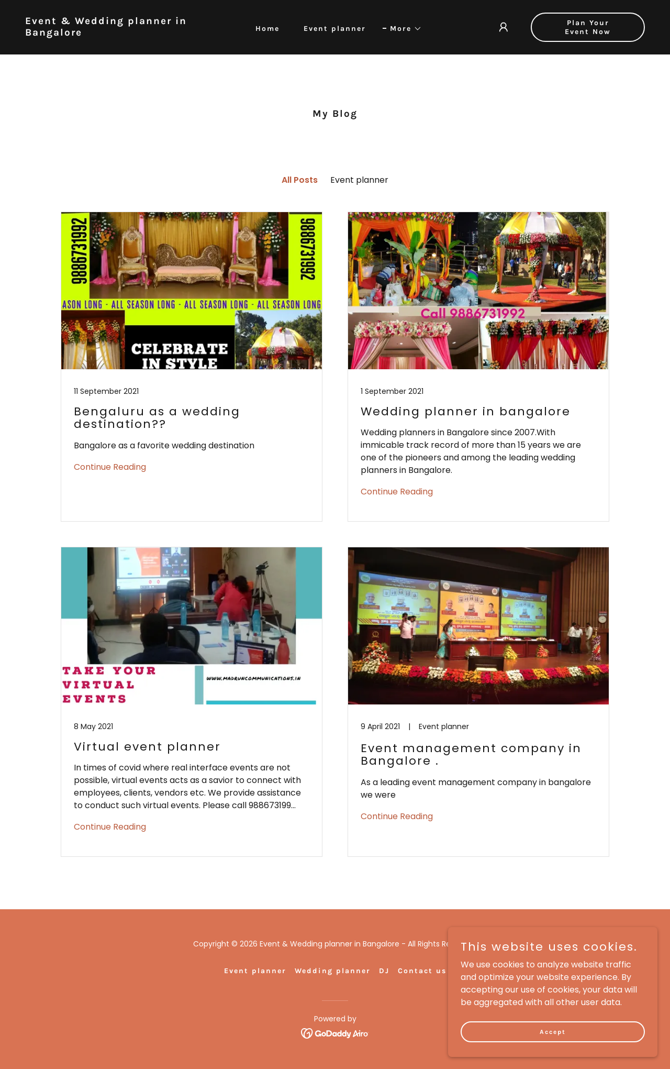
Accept (553, 1031)
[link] (107, 33)
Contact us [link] (422, 970)
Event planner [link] (335, 28)
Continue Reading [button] (110, 467)
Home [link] (267, 28)
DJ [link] (384, 970)
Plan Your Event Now (588, 27)
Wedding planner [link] (333, 970)
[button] (402, 29)
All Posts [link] (300, 180)
